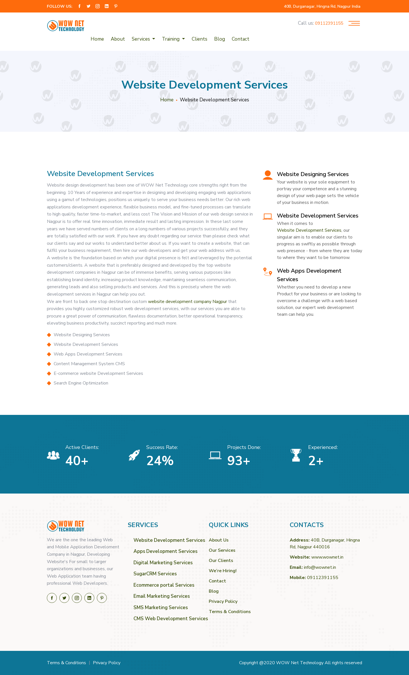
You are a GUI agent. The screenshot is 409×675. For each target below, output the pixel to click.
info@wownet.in (320, 567)
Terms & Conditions (230, 612)
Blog (219, 39)
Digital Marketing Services (163, 562)
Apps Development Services (165, 551)
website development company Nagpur (187, 301)
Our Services (222, 550)
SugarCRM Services (155, 573)
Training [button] (171, 39)
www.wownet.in (327, 557)
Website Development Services (309, 230)
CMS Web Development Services (166, 618)
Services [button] (141, 39)
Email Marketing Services (161, 596)
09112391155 (329, 23)
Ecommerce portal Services (163, 585)
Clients (199, 39)
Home (97, 39)
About (118, 39)
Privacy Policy (223, 601)
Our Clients (221, 560)
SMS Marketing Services (160, 607)
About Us (219, 540)
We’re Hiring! (223, 571)
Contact (240, 39)
